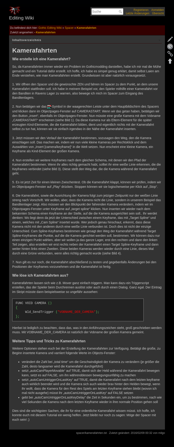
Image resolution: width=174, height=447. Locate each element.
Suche (121, 11)
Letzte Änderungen (137, 13)
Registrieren (141, 10)
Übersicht (158, 13)
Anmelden (157, 10)
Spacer (69, 27)
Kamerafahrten (86, 27)
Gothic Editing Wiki (50, 27)
